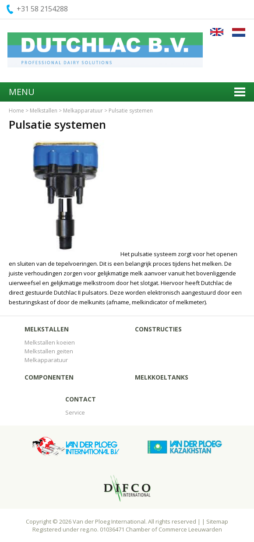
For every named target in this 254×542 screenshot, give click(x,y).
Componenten (49, 377)
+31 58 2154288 (42, 9)
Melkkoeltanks (161, 377)
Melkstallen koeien (50, 342)
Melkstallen (43, 110)
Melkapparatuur (83, 110)
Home (16, 110)
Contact (80, 399)
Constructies (158, 329)
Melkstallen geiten (49, 351)
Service (75, 412)
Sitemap (217, 521)
